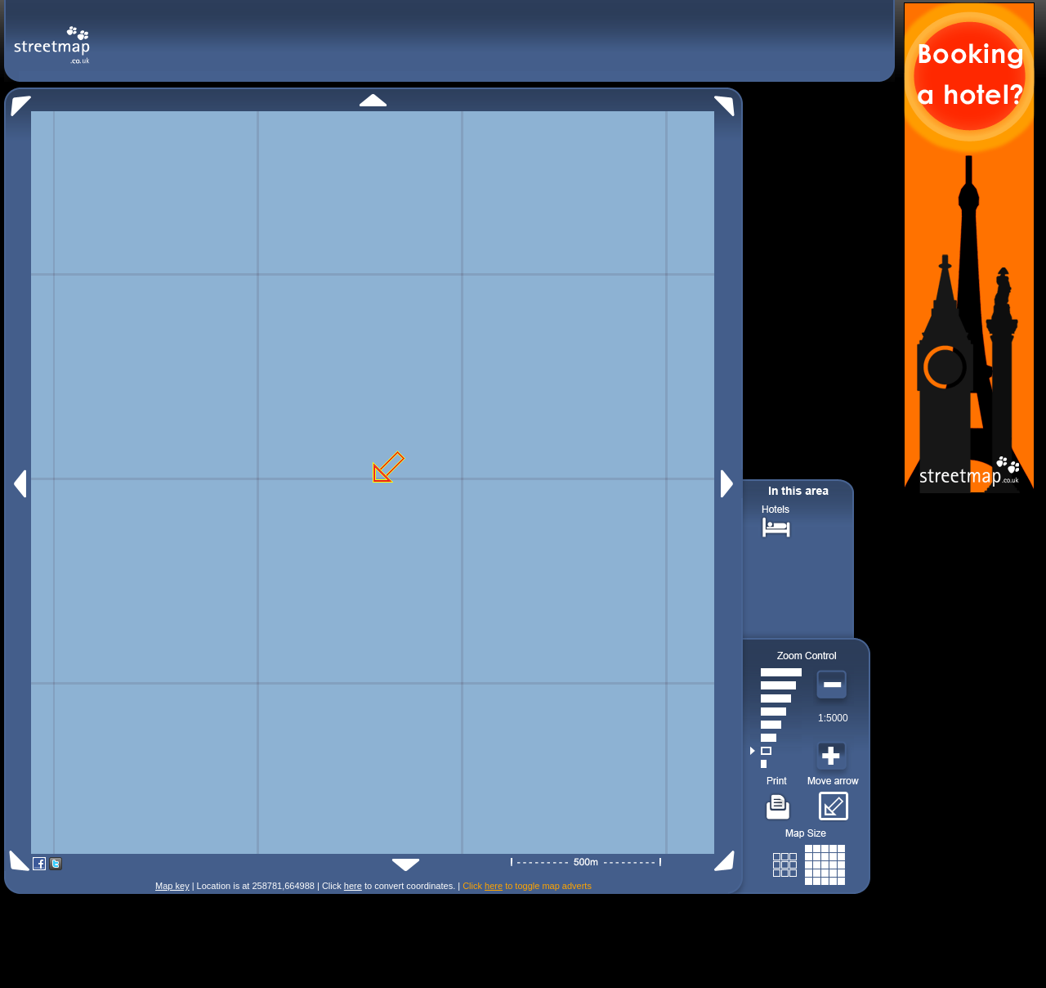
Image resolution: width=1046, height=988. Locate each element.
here (353, 886)
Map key (172, 886)
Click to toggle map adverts (527, 886)
